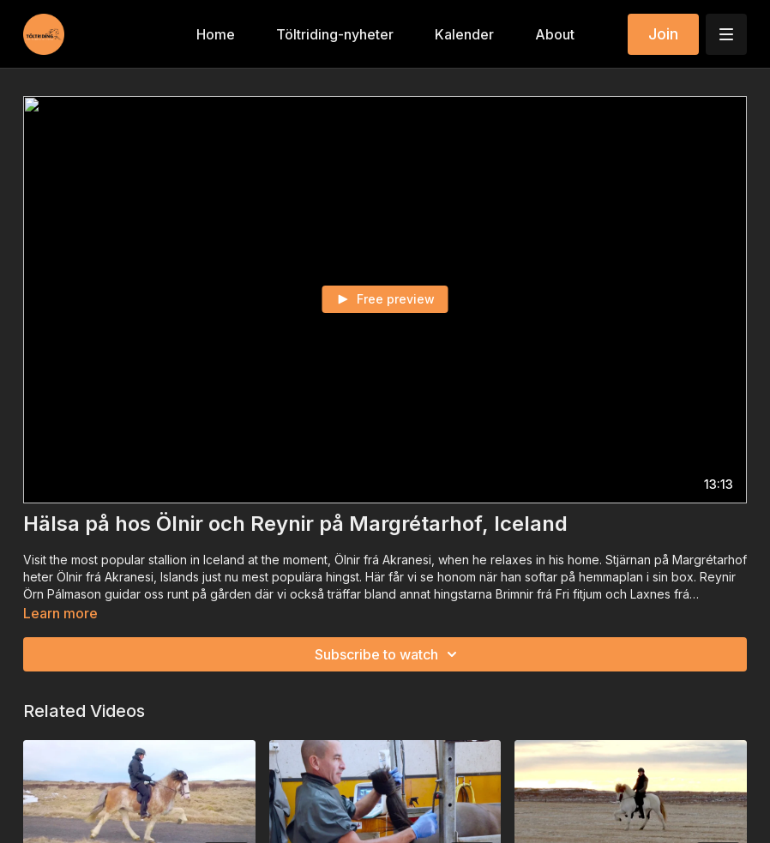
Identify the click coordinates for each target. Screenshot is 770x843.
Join (663, 34)
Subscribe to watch (388, 654)
